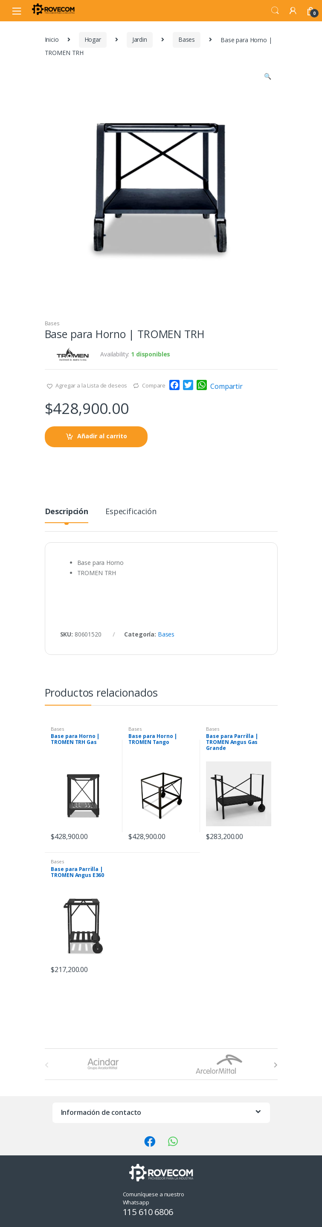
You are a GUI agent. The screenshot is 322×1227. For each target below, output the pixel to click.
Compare (153, 385)
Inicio (52, 39)
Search (275, 10)
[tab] (66, 515)
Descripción (66, 511)
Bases (186, 39)
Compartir (226, 386)
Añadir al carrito (102, 436)
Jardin (139, 39)
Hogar (92, 39)
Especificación (131, 511)
